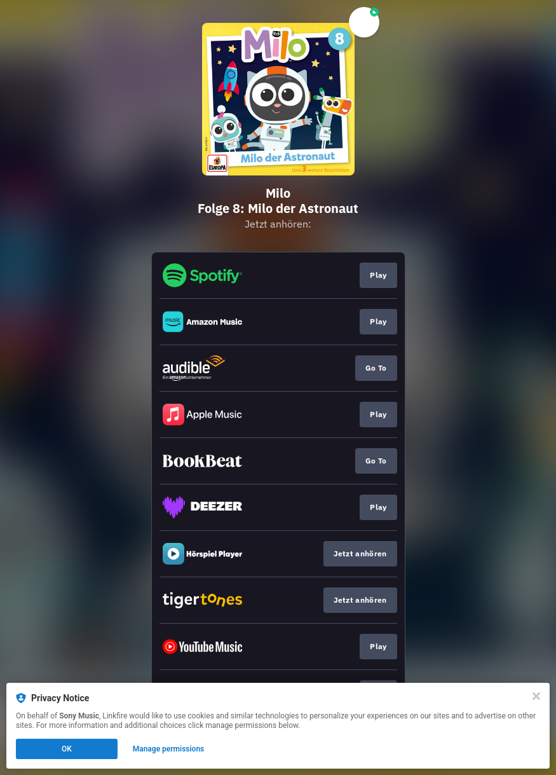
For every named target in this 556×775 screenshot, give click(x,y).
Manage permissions (169, 748)
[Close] (536, 696)
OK (67, 748)
